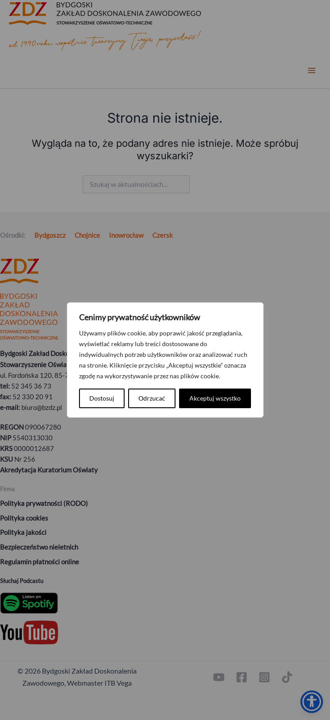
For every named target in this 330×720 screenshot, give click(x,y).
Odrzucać (151, 398)
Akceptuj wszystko (215, 398)
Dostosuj (101, 398)
